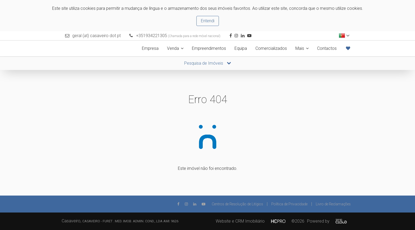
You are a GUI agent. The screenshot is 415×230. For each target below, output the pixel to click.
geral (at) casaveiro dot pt (96, 35)
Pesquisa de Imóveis (207, 63)
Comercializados (271, 48)
